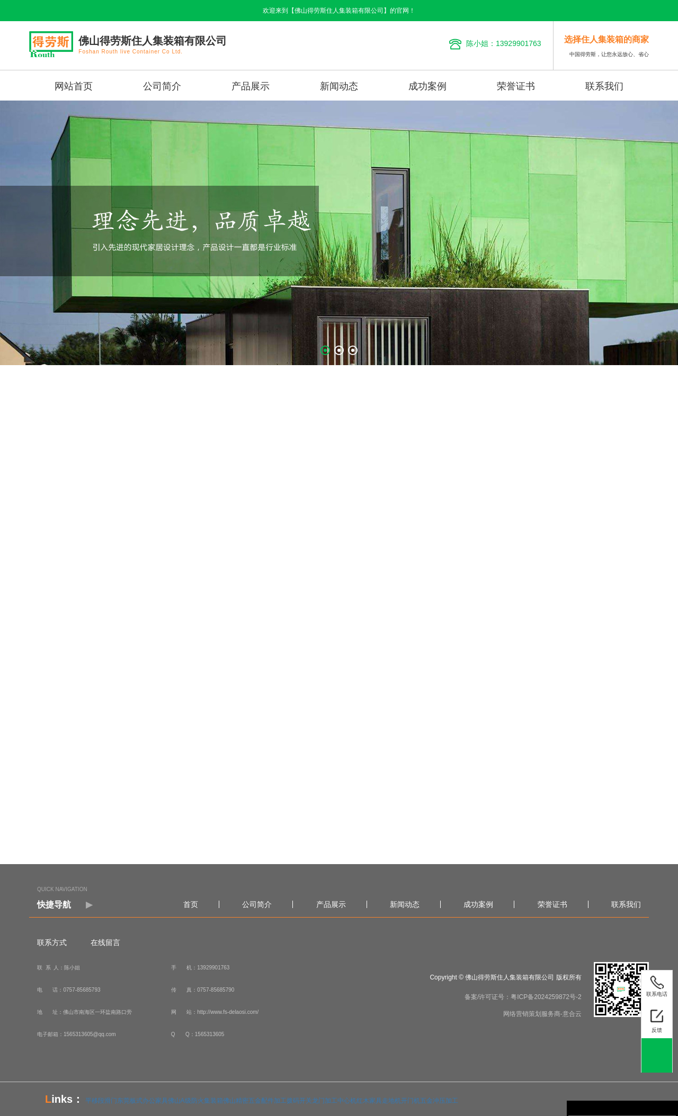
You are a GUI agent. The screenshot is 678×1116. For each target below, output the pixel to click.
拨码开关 (299, 1100)
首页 (190, 904)
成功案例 (427, 86)
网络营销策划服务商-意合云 (542, 1014)
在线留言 (105, 942)
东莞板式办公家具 (142, 1100)
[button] (325, 350)
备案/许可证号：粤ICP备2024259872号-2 (523, 997)
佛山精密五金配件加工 (255, 1100)
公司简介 (162, 86)
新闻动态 (339, 86)
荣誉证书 (516, 86)
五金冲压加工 (439, 1100)
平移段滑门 (101, 1100)
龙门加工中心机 (334, 1100)
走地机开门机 (401, 1100)
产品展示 (250, 86)
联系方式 (52, 942)
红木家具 (369, 1100)
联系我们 (604, 86)
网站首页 (74, 86)
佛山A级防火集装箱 (195, 1100)
